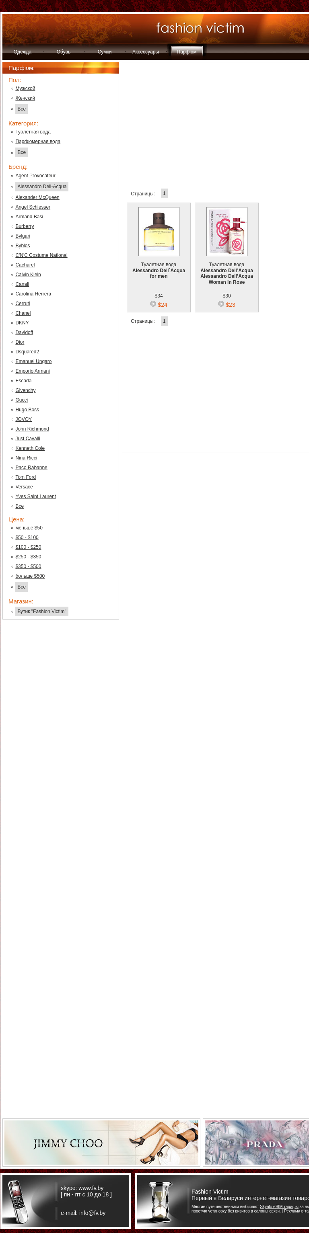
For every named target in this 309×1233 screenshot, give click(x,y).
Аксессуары (145, 52)
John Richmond (32, 429)
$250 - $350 (28, 557)
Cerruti (22, 303)
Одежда (22, 52)
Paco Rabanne (31, 467)
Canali (22, 284)
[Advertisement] (60, 754)
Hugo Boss (27, 409)
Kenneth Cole (30, 448)
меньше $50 (28, 528)
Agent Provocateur (35, 175)
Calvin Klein (28, 274)
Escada (23, 381)
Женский (25, 98)
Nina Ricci (26, 458)
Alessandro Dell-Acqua (41, 186)
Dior (19, 342)
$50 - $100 (26, 537)
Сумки (105, 52)
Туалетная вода (32, 132)
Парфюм (187, 52)
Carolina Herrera (33, 294)
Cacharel (25, 265)
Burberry (24, 226)
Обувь (64, 52)
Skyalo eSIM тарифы (279, 1206)
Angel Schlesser (32, 207)
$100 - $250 (28, 547)
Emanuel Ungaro (33, 361)
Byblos (22, 245)
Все (21, 109)
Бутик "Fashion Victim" (41, 611)
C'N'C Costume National (41, 255)
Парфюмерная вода (37, 141)
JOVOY (23, 419)
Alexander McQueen (37, 197)
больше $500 (30, 576)
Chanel (23, 313)
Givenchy (25, 390)
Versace (24, 487)
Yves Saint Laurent (35, 496)
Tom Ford (25, 477)
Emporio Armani (32, 371)
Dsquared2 (27, 352)
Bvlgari (22, 236)
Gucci (21, 400)
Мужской (25, 88)
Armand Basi (29, 217)
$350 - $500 (28, 566)
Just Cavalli (27, 438)
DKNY (22, 323)
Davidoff (24, 332)
